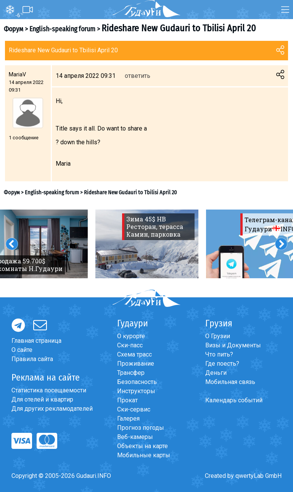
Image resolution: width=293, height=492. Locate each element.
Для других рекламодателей (52, 408)
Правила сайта (32, 359)
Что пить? (219, 354)
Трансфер (131, 372)
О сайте (21, 349)
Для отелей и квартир (42, 399)
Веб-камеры (135, 436)
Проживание (135, 363)
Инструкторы (136, 391)
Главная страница (36, 340)
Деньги (216, 372)
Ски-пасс (130, 345)
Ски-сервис (133, 409)
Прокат (127, 400)
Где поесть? (222, 363)
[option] (147, 244)
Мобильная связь (230, 382)
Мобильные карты (143, 455)
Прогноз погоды (140, 427)
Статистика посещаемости (48, 390)
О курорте (131, 336)
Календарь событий (233, 400)
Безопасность (137, 382)
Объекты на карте (142, 446)
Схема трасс (134, 354)
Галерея (128, 418)
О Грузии (217, 336)
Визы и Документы (233, 345)
